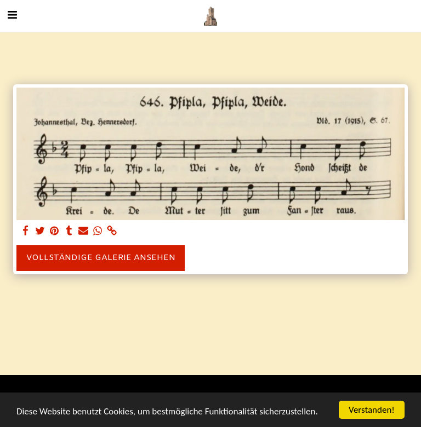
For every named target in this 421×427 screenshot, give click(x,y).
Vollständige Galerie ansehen (100, 257)
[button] (12, 15)
